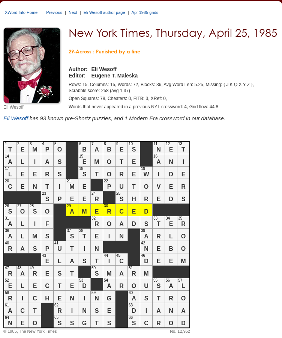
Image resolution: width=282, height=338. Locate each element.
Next (73, 12)
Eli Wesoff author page (104, 12)
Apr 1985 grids (145, 12)
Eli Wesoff (15, 118)
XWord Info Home (21, 12)
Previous (54, 12)
